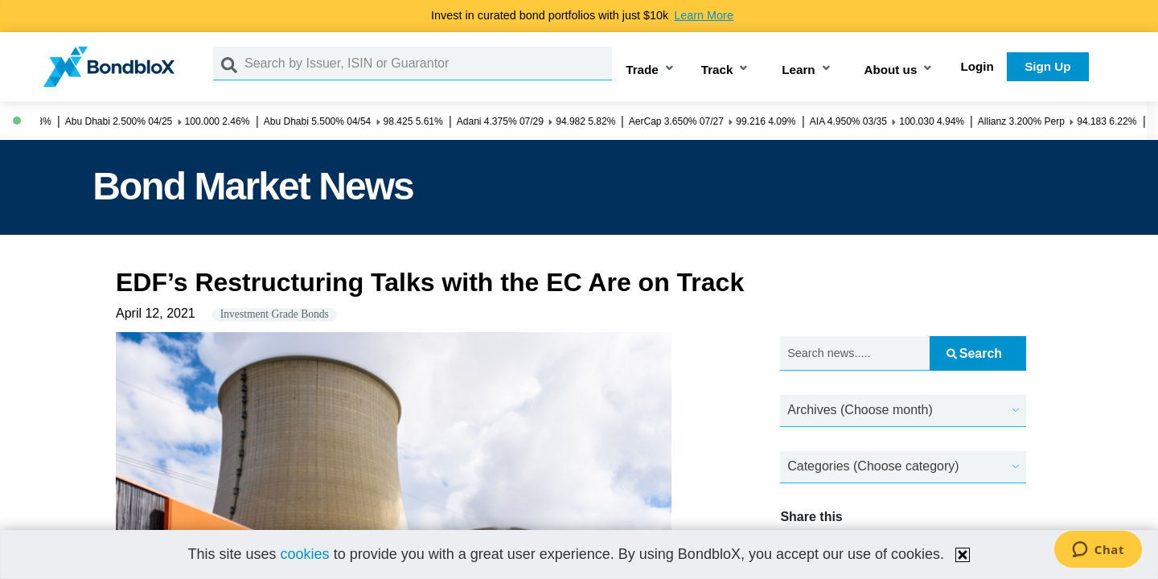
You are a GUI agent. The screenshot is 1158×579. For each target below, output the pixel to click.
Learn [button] (798, 69)
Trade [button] (642, 69)
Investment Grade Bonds (274, 314)
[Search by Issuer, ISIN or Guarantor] (428, 63)
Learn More (703, 15)
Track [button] (717, 69)
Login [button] (977, 66)
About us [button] (891, 69)
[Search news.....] (855, 353)
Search (974, 353)
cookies (305, 554)
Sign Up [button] (1047, 66)
